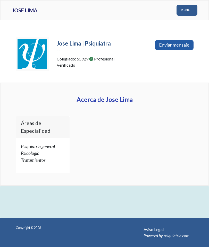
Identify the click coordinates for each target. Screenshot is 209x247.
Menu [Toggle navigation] (187, 10)
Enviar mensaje (174, 45)
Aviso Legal (154, 229)
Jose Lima (24, 10)
